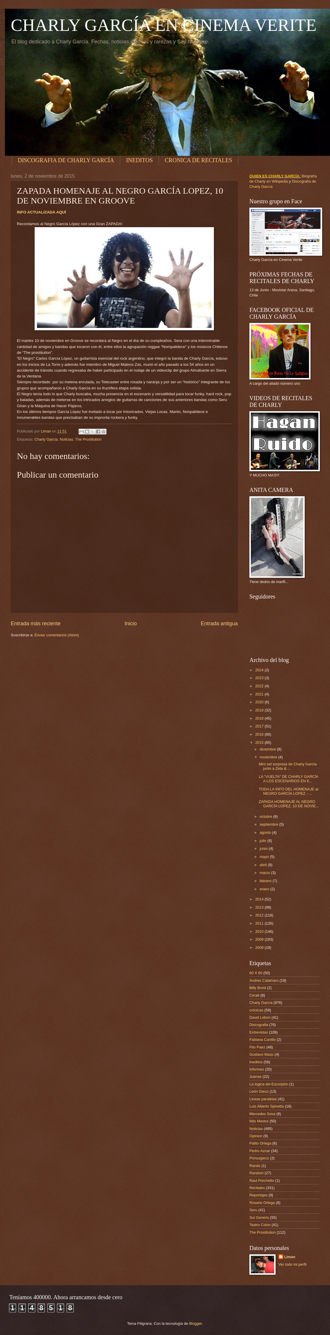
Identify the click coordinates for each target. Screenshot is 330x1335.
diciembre (268, 749)
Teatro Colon (260, 1225)
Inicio (131, 623)
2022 (260, 686)
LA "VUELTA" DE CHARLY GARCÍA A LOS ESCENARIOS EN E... (288, 778)
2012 (260, 915)
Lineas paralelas (263, 1099)
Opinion (255, 1136)
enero (265, 889)
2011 (260, 923)
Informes (256, 1069)
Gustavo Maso (261, 1054)
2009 (260, 939)
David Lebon (259, 1017)
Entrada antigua (219, 623)
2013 (260, 907)
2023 (260, 678)
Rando (254, 1165)
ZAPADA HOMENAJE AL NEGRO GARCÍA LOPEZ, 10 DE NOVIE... (289, 803)
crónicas (256, 1010)
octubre (266, 816)
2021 (260, 694)
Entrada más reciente (36, 623)
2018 (260, 718)
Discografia (258, 1025)
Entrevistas (258, 1032)
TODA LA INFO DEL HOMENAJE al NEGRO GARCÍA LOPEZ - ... (288, 791)
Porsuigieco (259, 1158)
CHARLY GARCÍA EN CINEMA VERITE (164, 25)
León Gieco (259, 1091)
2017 (260, 726)
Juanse (255, 1076)
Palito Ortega (260, 1143)
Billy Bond (257, 988)
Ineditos (255, 1062)
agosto (266, 832)
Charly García (46, 439)
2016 (260, 734)
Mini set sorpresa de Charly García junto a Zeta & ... (288, 766)
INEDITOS (139, 160)
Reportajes (258, 1195)
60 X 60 (255, 973)
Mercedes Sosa (262, 1114)
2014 (260, 899)
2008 (260, 947)
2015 (260, 742)
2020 (260, 702)
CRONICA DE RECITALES (198, 160)
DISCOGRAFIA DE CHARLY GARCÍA (66, 160)
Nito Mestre (259, 1121)
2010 (260, 931)
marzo (265, 872)
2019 (260, 710)
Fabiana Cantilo (262, 1039)
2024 (260, 670)
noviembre (269, 757)
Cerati (254, 995)
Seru (253, 1210)
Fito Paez (257, 1047)
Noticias (66, 439)
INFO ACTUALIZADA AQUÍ (41, 212)
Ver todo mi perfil (292, 1264)
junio (264, 848)
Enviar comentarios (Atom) (57, 635)
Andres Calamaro (263, 980)
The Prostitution (88, 439)
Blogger (195, 1323)
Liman (289, 1257)
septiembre (269, 824)
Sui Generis (259, 1217)
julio (263, 840)
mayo (265, 856)
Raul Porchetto (261, 1180)
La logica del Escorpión (268, 1084)
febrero (266, 881)
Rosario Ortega (262, 1202)
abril (264, 865)
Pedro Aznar (259, 1151)
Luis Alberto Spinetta (266, 1106)
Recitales (257, 1188)
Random (256, 1173)
